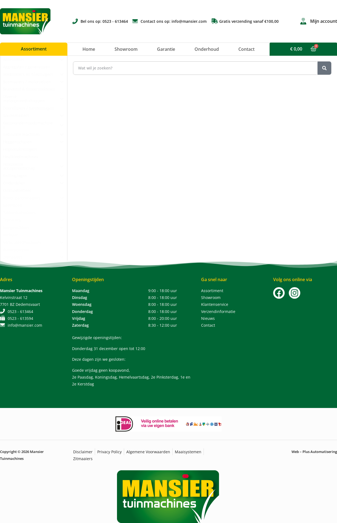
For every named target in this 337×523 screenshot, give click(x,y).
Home (88, 49)
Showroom (126, 49)
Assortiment (212, 290)
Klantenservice (214, 304)
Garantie (166, 49)
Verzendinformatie (218, 311)
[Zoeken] (324, 68)
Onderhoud (207, 49)
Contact (246, 49)
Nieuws (208, 318)
